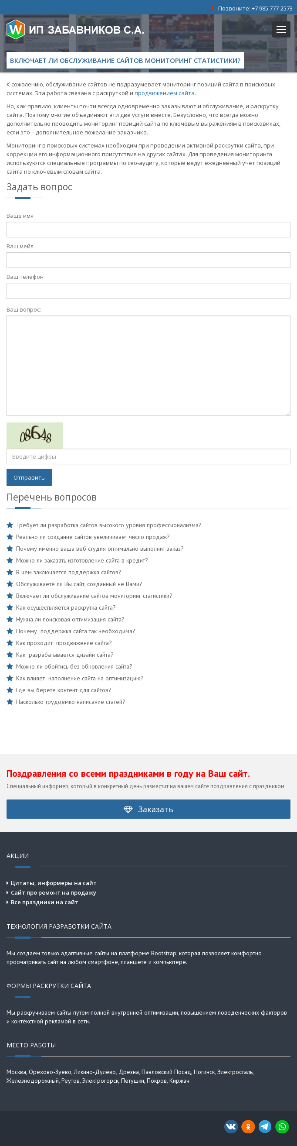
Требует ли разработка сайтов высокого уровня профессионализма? (109, 525)
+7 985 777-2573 (272, 8)
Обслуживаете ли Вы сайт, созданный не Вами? (79, 584)
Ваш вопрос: (24, 309)
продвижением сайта (165, 93)
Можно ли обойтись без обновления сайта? (74, 666)
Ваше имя (20, 216)
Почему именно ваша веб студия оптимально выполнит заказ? (100, 548)
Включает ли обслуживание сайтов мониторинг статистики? (94, 596)
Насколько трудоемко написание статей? (70, 702)
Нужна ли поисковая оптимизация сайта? (70, 619)
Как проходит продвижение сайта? (64, 643)
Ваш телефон (25, 277)
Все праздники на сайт (44, 902)
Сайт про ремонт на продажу (53, 892)
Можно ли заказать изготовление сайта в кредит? (82, 560)
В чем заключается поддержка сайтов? (69, 572)
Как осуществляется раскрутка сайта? (66, 607)
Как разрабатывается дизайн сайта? (65, 655)
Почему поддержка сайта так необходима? (75, 631)
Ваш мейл (20, 246)
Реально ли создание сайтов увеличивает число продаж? (93, 537)
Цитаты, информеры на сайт (54, 883)
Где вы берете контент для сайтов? (63, 690)
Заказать (148, 809)
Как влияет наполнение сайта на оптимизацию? (80, 678)
